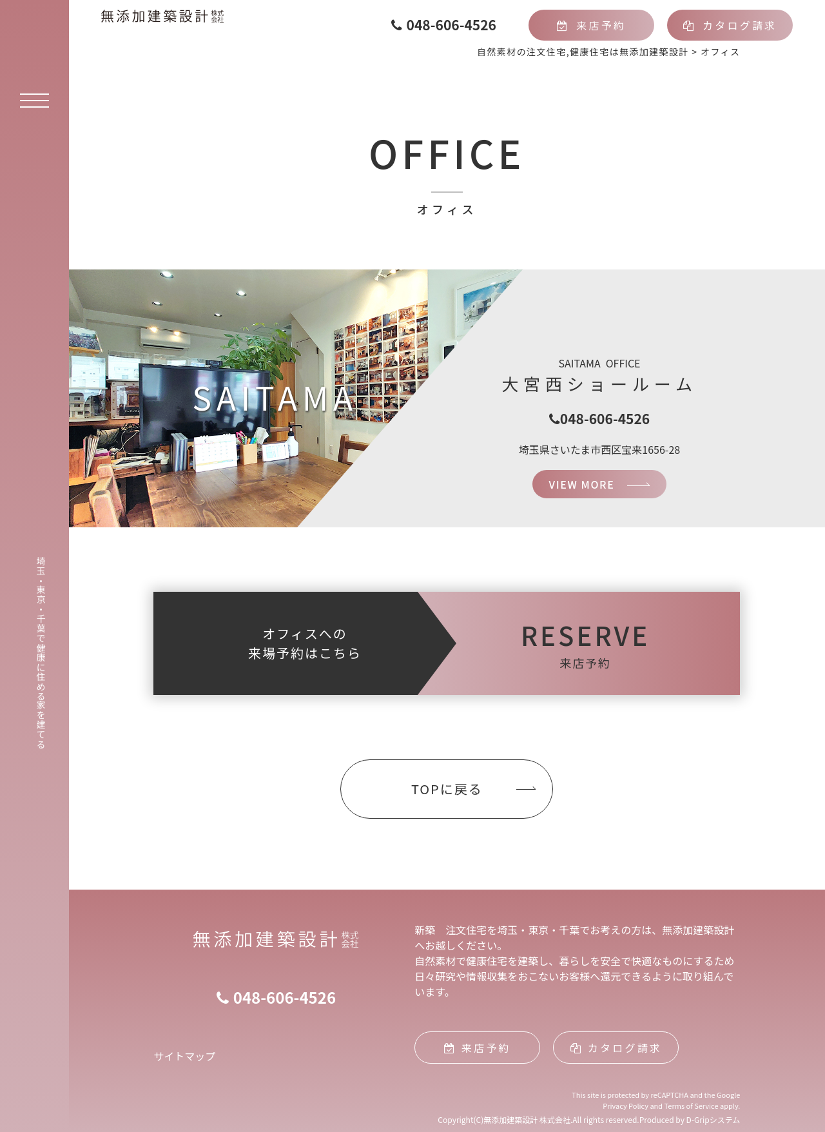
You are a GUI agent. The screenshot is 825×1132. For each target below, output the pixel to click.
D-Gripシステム (713, 1119)
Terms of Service (692, 1105)
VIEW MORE (582, 484)
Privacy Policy (625, 1105)
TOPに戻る (447, 788)
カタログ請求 (730, 25)
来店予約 (591, 25)
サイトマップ (184, 1056)
